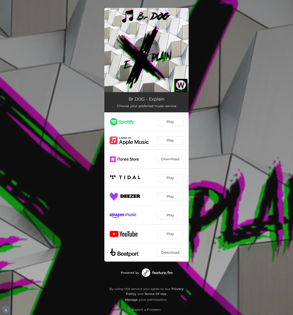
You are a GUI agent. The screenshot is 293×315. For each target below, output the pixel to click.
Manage (131, 300)
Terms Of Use (155, 294)
